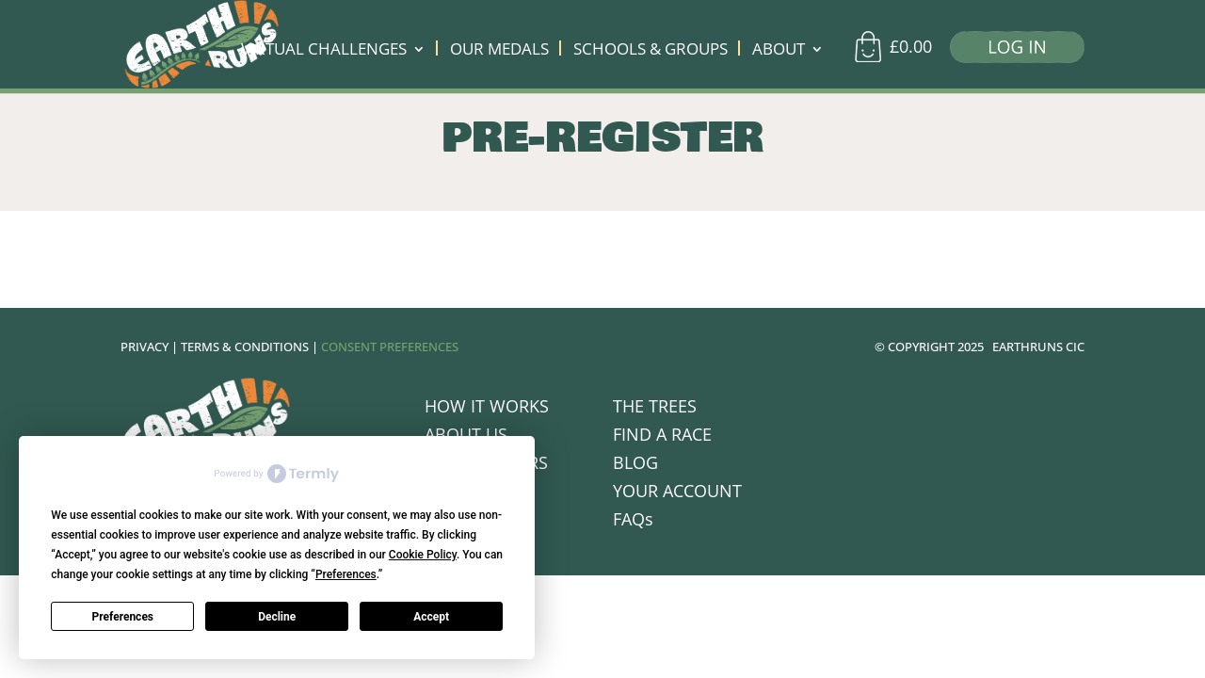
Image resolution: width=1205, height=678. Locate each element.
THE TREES (655, 408)
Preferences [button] (346, 574)
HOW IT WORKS (487, 408)
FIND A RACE (662, 436)
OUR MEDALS (499, 50)
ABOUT (778, 50)
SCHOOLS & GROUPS (650, 50)
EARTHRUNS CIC (1038, 346)
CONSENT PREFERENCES (389, 346)
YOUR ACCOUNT (677, 493)
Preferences (123, 616)
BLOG (635, 465)
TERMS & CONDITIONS (245, 346)
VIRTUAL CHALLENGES (324, 50)
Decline (277, 616)
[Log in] (1010, 51)
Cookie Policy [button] (423, 554)
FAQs (633, 521)
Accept (431, 616)
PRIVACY (144, 346)
